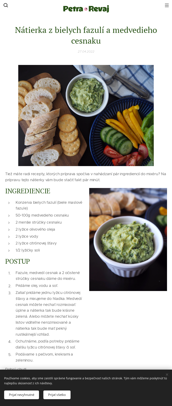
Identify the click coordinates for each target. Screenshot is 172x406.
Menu (167, 5)
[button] (5, 5)
